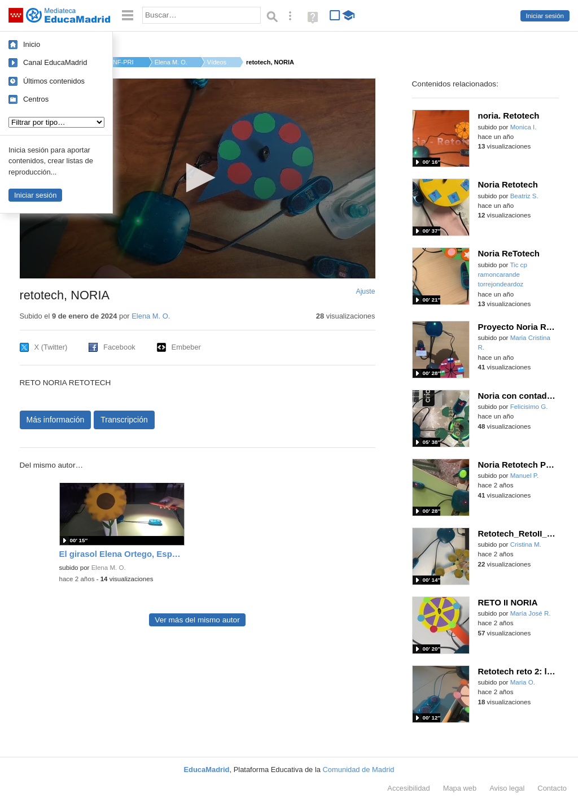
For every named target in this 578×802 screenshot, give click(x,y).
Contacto (552, 788)
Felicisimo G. (529, 406)
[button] (197, 177)
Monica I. (523, 127)
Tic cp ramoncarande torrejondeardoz (502, 274)
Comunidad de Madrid (359, 769)
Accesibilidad (408, 788)
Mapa (460, 788)
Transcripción (124, 419)
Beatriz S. (524, 196)
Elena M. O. (171, 62)
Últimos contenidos (54, 81)
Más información (56, 419)
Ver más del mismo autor (197, 620)
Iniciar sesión (545, 15)
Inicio (31, 44)
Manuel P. (524, 475)
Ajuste (365, 291)
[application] (197, 178)
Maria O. (522, 682)
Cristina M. (525, 544)
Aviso (506, 788)
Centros (36, 99)
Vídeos (216, 62)
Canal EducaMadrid (55, 62)
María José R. (530, 613)
